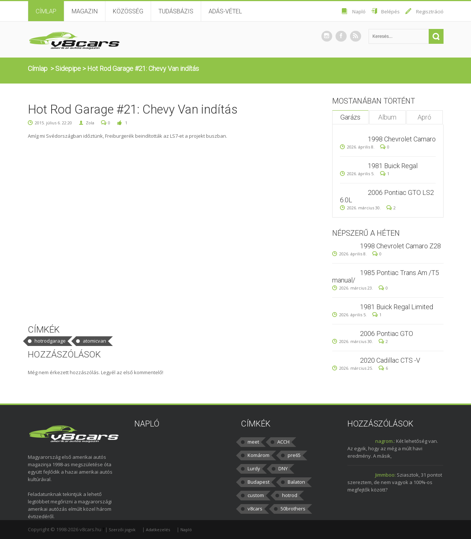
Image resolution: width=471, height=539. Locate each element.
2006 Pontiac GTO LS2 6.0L (387, 196)
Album (387, 117)
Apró (424, 117)
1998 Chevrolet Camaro (402, 139)
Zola (90, 122)
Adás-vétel (225, 11)
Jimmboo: (385, 474)
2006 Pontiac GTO (386, 333)
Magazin (85, 11)
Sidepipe (68, 68)
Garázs (350, 117)
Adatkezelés (158, 529)
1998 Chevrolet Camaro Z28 (400, 246)
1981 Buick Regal (393, 166)
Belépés (390, 11)
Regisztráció (430, 11)
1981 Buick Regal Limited (396, 307)
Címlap (46, 11)
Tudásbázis (175, 11)
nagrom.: (385, 441)
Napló (359, 11)
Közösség (128, 11)
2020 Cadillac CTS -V (390, 360)
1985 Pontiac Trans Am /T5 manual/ (385, 276)
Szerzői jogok (122, 529)
